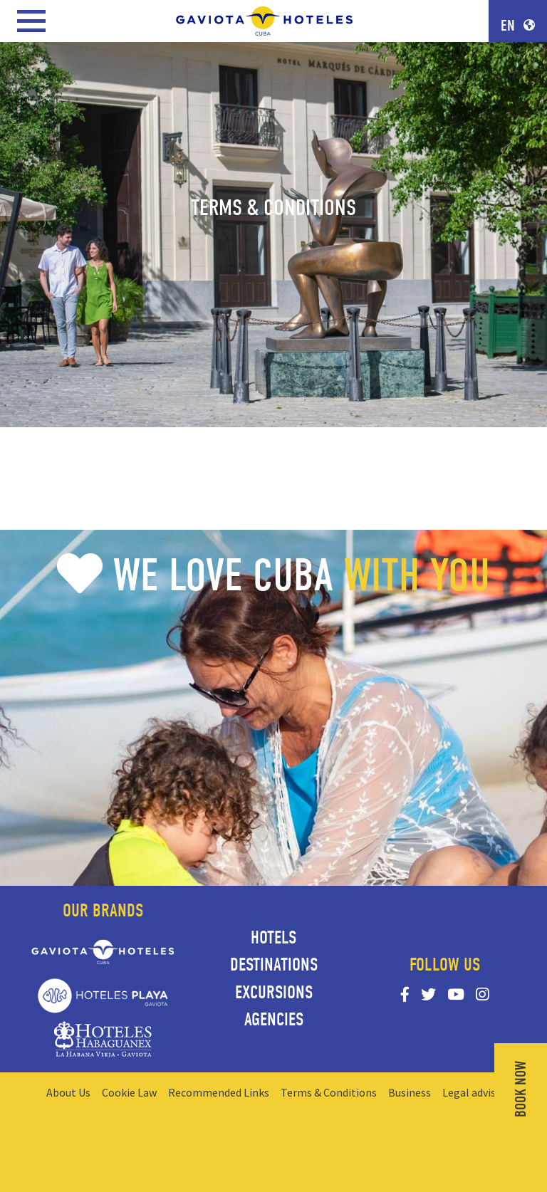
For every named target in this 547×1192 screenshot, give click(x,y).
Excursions (274, 992)
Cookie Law (129, 1092)
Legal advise (471, 1092)
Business (409, 1092)
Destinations (274, 965)
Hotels (273, 937)
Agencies (273, 1019)
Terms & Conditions (329, 1092)
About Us (68, 1092)
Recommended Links (218, 1092)
